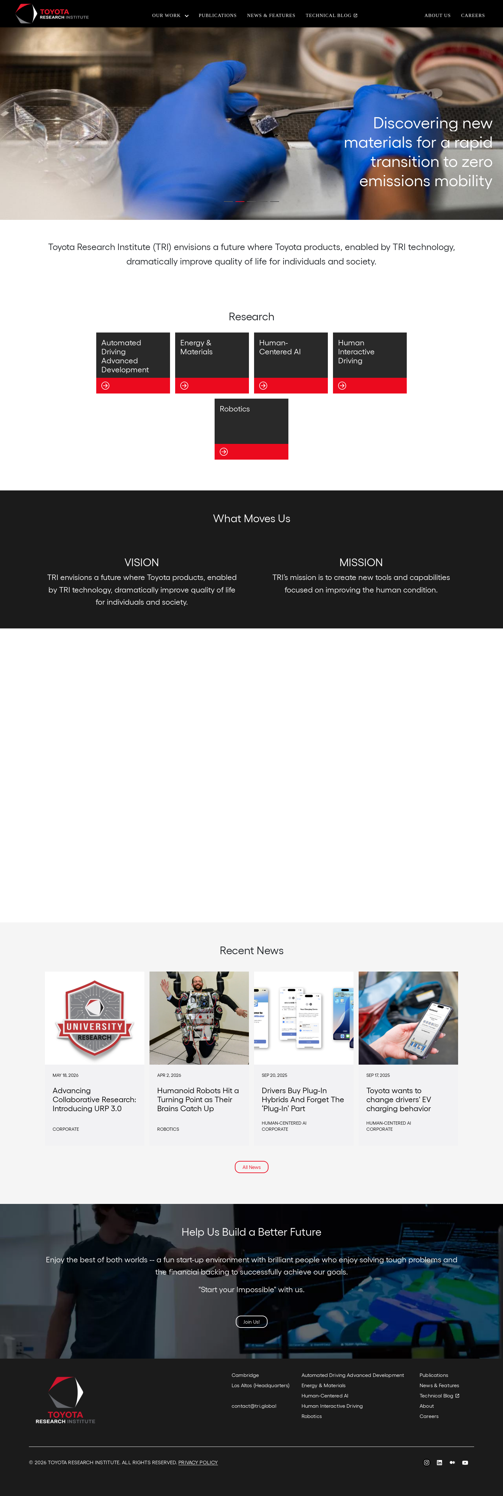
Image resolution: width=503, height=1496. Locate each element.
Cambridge (245, 1375)
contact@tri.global (254, 1406)
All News (252, 1167)
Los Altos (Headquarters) (261, 1385)
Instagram (427, 1463)
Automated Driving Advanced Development (353, 1375)
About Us (437, 15)
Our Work (166, 15)
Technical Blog (329, 15)
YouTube (465, 1463)
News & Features (271, 15)
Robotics (312, 1416)
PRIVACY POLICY (198, 1462)
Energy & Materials (324, 1385)
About (427, 1406)
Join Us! (251, 1322)
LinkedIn (439, 1463)
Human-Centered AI (325, 1395)
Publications (218, 15)
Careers (473, 15)
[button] (228, 201)
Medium (452, 1463)
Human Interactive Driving (332, 1406)
